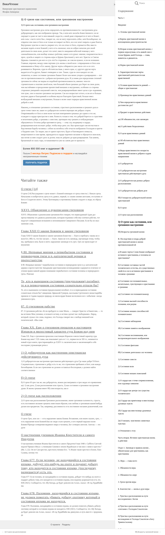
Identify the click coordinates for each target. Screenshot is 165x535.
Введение (122, 25)
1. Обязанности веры (127, 468)
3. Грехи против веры (127, 482)
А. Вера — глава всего (127, 461)
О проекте (55, 525)
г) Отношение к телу (127, 431)
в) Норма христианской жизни (131, 65)
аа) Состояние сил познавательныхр (133, 294)
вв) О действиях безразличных (131, 126)
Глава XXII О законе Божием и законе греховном (55, 231)
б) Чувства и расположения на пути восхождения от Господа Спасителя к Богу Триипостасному (136, 519)
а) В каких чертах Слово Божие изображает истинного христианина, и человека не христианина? (136, 255)
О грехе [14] (29, 188)
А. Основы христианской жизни (131, 32)
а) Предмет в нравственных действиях (134, 112)
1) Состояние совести (127, 359)
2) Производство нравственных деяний (134, 95)
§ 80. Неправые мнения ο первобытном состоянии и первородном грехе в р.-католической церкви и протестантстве (57, 256)
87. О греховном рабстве (38, 306)
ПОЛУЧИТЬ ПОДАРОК (36, 163)
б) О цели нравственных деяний (131, 133)
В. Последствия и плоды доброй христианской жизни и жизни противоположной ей (131, 242)
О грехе (26, 413)
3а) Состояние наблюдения (129, 321)
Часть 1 (121, 18)
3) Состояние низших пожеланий (132, 373)
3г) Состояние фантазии (128, 345)
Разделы (66, 525)
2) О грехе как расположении (130, 215)
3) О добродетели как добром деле (132, 191)
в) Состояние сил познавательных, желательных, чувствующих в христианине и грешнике (136, 284)
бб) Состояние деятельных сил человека (135, 352)
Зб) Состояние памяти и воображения (134, 328)
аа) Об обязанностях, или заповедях (133, 119)
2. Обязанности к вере (127, 475)
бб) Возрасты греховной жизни (131, 232)
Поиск (139, 3)
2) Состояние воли (126, 366)
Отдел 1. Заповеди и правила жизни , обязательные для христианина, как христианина (133, 451)
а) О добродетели (125, 163)
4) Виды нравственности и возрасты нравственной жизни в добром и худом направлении (134, 153)
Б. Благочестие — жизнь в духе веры (133, 489)
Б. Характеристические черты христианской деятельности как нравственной (131, 75)
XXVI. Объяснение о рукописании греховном (52, 210)
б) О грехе (122, 208)
